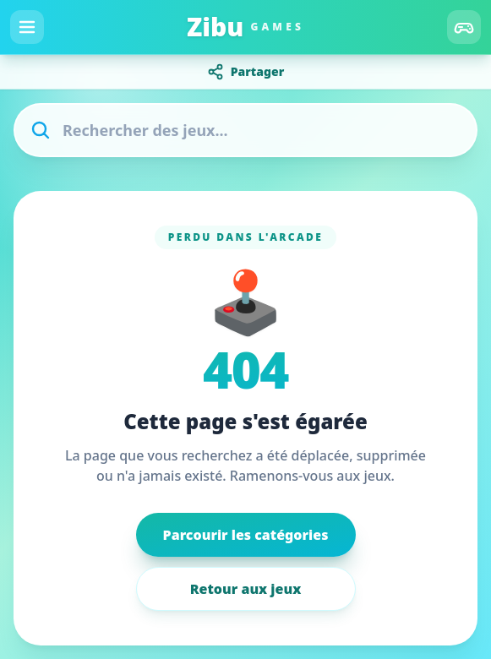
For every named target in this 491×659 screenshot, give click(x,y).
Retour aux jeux (245, 589)
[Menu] (27, 27)
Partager (246, 71)
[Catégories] (464, 27)
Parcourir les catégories (246, 535)
